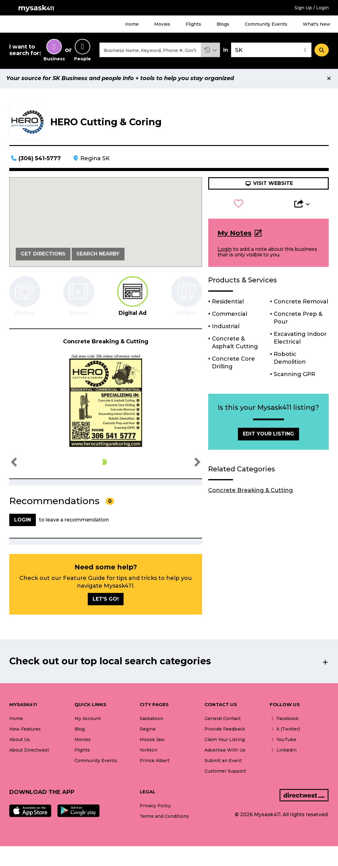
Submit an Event (223, 762)
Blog (79, 730)
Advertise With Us (225, 751)
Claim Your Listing (225, 740)
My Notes (234, 234)
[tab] (132, 297)
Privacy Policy (155, 806)
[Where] (271, 50)
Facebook (284, 719)
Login (225, 250)
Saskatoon (151, 719)
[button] (210, 50)
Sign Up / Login (311, 8)
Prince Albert (155, 762)
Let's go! (106, 600)
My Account (87, 719)
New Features (25, 730)
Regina (147, 730)
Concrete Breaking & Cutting (250, 491)
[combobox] (150, 50)
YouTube (283, 740)
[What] (150, 50)
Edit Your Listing (268, 435)
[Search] (322, 50)
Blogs (223, 24)
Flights (193, 24)
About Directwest (29, 751)
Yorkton (148, 751)
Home (132, 24)
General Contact (223, 719)
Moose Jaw (152, 740)
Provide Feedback (225, 730)
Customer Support (225, 772)
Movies (162, 24)
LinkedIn (283, 751)
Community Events (266, 24)
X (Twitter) (285, 730)
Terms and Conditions (164, 817)
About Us (19, 740)
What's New (316, 24)
